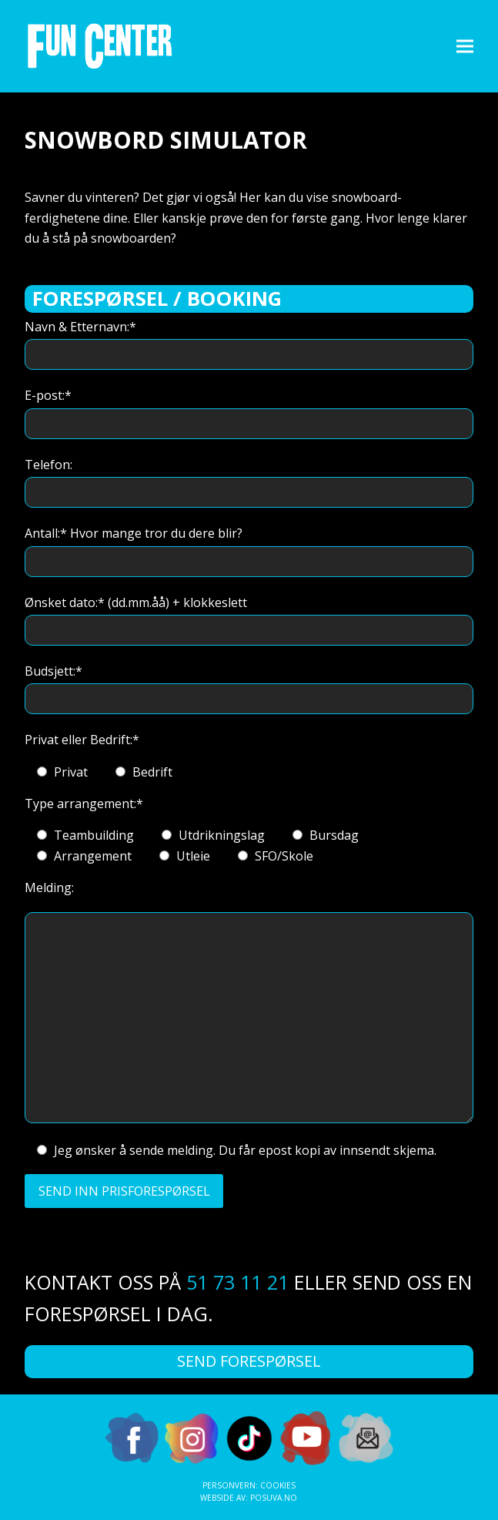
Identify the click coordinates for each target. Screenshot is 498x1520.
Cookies (278, 1485)
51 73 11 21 (237, 1282)
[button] (464, 45)
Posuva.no (273, 1497)
